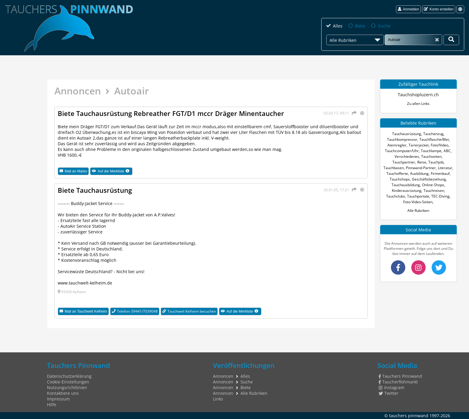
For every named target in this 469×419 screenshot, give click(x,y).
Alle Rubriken (418, 210)
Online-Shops (433, 184)
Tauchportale (418, 196)
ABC (447, 150)
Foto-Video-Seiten (418, 201)
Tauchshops (400, 179)
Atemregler (396, 145)
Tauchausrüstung (406, 133)
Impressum (58, 399)
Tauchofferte (397, 173)
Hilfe (51, 404)
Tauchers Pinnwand (400, 376)
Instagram (391, 387)
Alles (337, 26)
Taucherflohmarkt (398, 382)
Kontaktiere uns (63, 393)
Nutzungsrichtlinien (67, 387)
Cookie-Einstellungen (68, 382)
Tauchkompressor (402, 139)
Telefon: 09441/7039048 (135, 311)
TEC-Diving (440, 196)
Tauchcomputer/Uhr (402, 150)
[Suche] (413, 39)
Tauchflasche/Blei (434, 139)
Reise (421, 162)
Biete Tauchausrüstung (95, 190)
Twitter (388, 393)
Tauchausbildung (406, 184)
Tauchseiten (431, 156)
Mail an (73, 171)
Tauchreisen (434, 190)
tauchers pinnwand (408, 415)
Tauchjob (436, 162)
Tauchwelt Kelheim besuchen (189, 311)
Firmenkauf (440, 173)
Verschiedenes (407, 156)
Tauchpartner (403, 162)
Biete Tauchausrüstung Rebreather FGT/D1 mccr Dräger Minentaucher (171, 113)
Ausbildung (419, 173)
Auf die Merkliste (112, 171)
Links (218, 399)
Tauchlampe (431, 150)
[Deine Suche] (451, 40)
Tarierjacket (419, 145)
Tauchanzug (433, 133)
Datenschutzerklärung (69, 376)
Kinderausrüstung (406, 190)
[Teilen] (353, 113)
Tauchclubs (395, 196)
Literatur (445, 167)
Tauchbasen (393, 167)
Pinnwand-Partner (421, 167)
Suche (384, 26)
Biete (360, 26)
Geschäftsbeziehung (429, 179)
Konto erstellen (438, 9)
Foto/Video (439, 145)
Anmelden (408, 9)
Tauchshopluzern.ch (418, 94)
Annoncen (77, 90)
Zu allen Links (418, 103)
